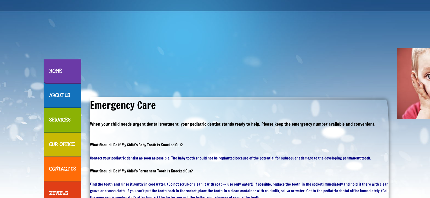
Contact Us (62, 169)
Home (55, 71)
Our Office (62, 144)
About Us (59, 95)
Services (59, 120)
